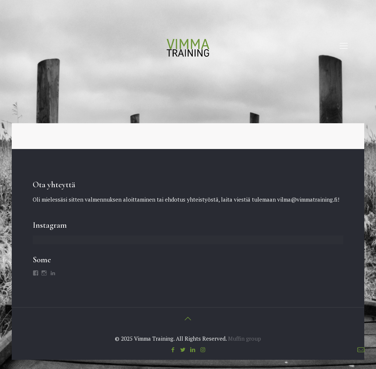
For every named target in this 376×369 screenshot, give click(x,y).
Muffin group (244, 338)
